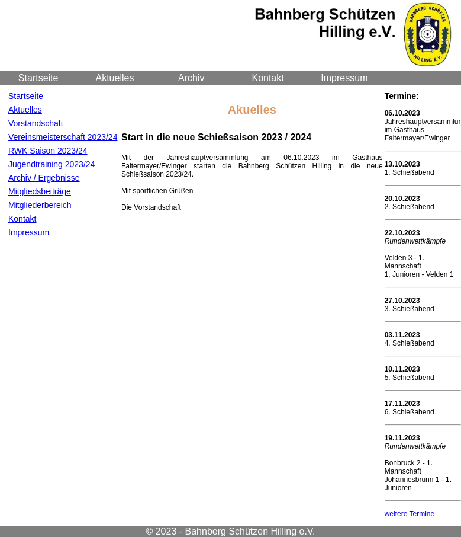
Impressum (344, 78)
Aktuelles (115, 78)
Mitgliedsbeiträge (39, 191)
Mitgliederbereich (40, 205)
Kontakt (267, 78)
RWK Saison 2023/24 (48, 150)
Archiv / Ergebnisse (44, 178)
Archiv (191, 78)
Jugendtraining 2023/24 (51, 164)
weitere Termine (409, 514)
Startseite (38, 78)
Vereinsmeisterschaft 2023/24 (62, 137)
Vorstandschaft (35, 123)
